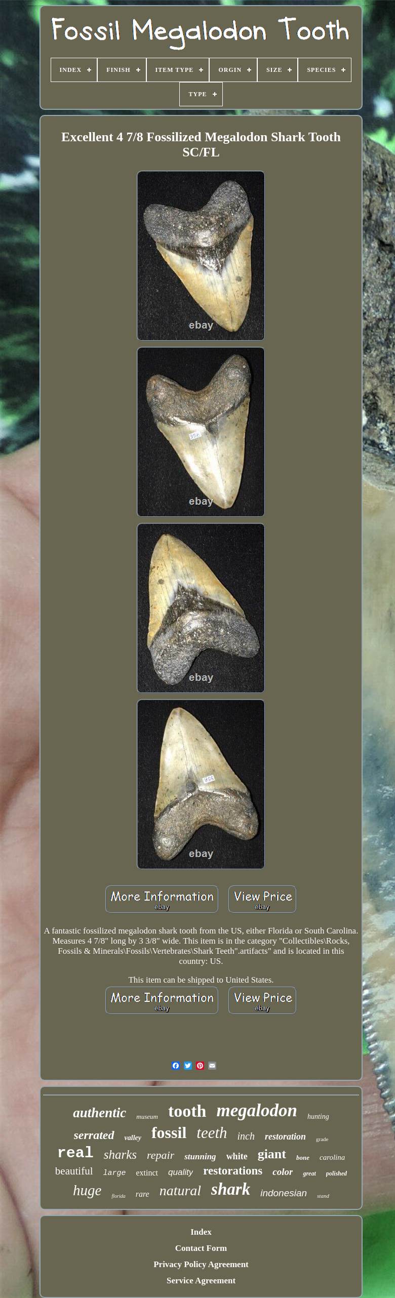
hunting (318, 1116)
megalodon (256, 1110)
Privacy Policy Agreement (201, 1264)
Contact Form (201, 1248)
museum (147, 1116)
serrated (94, 1135)
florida (118, 1196)
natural (180, 1190)
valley (133, 1138)
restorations (232, 1170)
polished (336, 1173)
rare (142, 1194)
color (282, 1171)
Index (201, 1232)
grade (322, 1139)
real (75, 1153)
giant (272, 1154)
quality (180, 1172)
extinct (147, 1172)
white (237, 1156)
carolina (332, 1157)
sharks (120, 1154)
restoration (285, 1136)
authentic (99, 1112)
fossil (168, 1132)
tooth (187, 1111)
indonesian (283, 1193)
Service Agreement (201, 1280)
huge (87, 1190)
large (114, 1173)
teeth (211, 1133)
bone (302, 1157)
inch (246, 1136)
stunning (200, 1156)
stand (323, 1196)
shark (230, 1189)
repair (160, 1155)
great (309, 1173)
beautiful (74, 1171)
